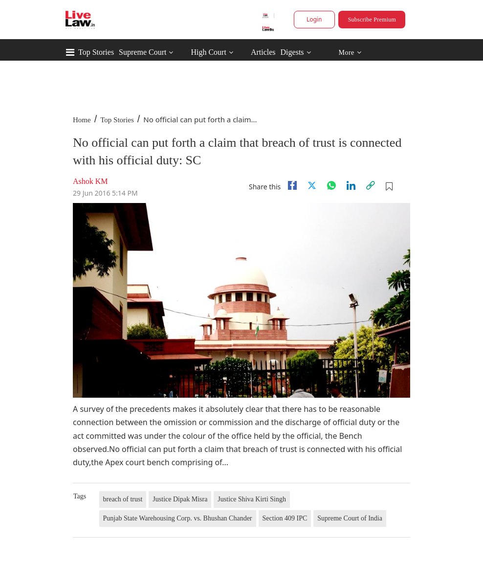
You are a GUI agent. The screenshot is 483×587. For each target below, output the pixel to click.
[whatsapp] (331, 185)
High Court (208, 52)
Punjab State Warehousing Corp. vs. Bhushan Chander (177, 518)
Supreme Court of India (349, 518)
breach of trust (123, 499)
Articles (263, 52)
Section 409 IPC (285, 518)
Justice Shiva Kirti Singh (252, 499)
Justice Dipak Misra (180, 499)
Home (82, 120)
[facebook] (292, 185)
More (349, 52)
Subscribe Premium (372, 19)
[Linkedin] (351, 185)
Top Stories (96, 52)
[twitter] (311, 185)
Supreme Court (142, 52)
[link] (370, 185)
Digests (292, 52)
